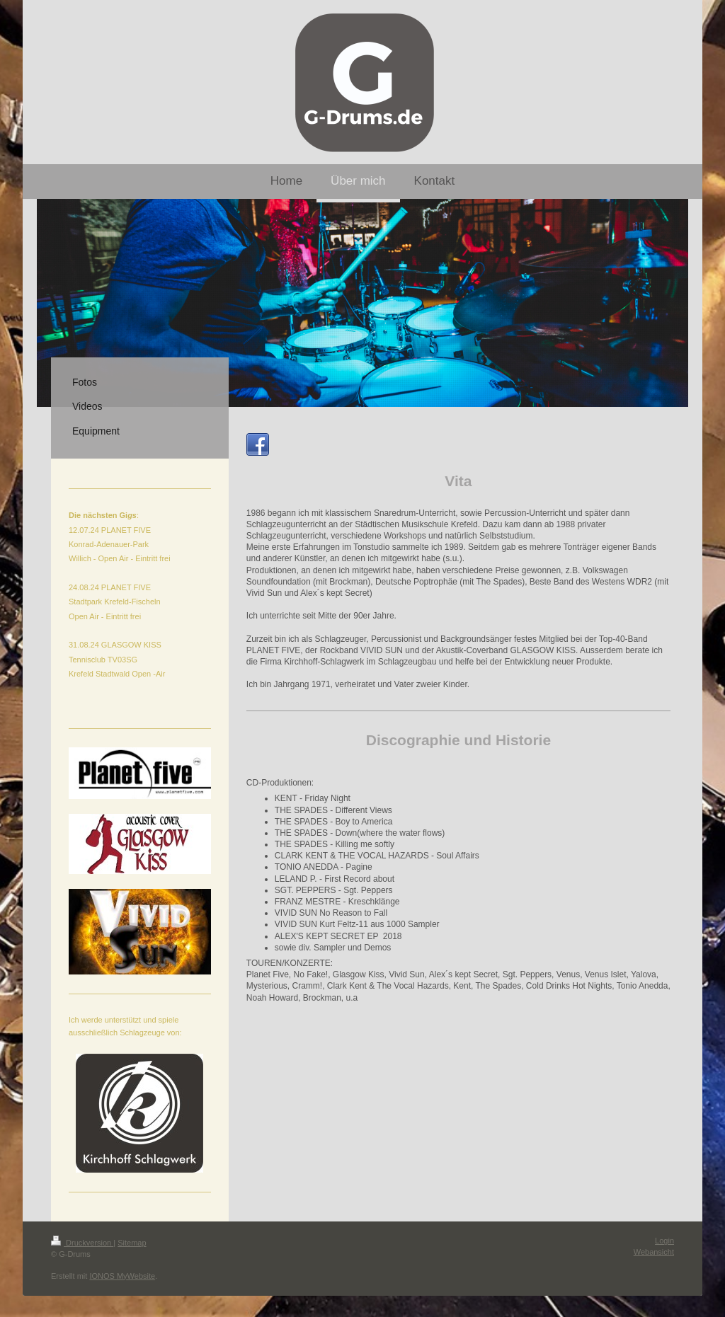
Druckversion (82, 1242)
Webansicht (654, 1252)
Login (664, 1240)
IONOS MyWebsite (122, 1276)
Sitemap (132, 1242)
